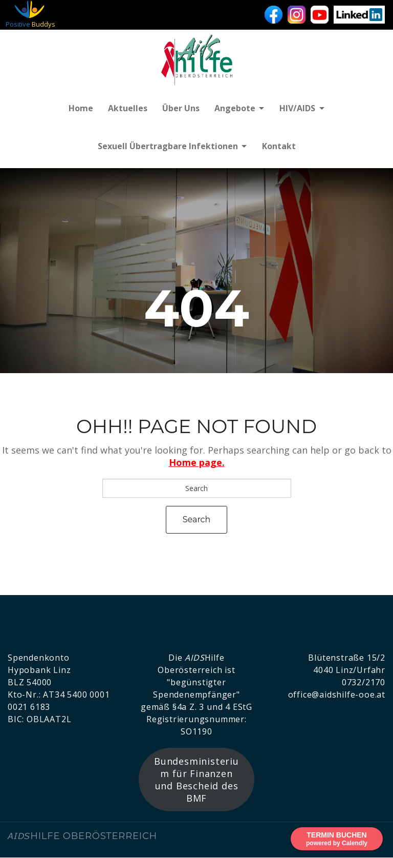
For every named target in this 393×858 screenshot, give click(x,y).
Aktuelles (126, 108)
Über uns (180, 108)
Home (79, 108)
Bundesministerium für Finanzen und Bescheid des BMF (196, 780)
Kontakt (279, 147)
